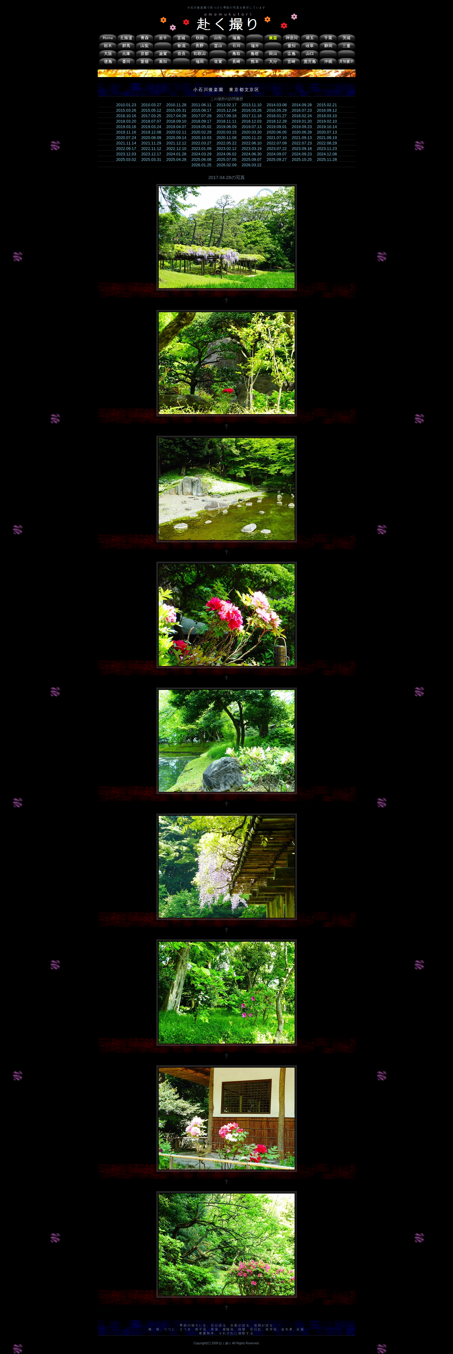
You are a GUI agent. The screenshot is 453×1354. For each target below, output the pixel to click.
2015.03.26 (128, 110)
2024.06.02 (228, 154)
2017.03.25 (153, 115)
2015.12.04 (228, 110)
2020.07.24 (128, 137)
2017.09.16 (228, 115)
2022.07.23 (304, 143)
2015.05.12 (153, 110)
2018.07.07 (153, 121)
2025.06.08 (203, 159)
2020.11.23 (253, 137)
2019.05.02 (203, 126)
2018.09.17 (203, 121)
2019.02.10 (329, 121)
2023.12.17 (153, 154)
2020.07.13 (329, 132)
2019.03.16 (128, 126)
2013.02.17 (228, 105)
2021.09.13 (304, 137)
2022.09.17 (128, 148)
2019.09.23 (304, 126)
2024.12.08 (329, 154)
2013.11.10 (253, 105)
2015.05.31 (178, 110)
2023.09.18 (304, 148)
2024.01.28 (178, 154)
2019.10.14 (329, 126)
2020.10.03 (203, 137)
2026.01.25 (203, 165)
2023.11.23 (329, 148)
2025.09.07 (253, 159)
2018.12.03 (253, 121)
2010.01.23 (128, 105)
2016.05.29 (279, 110)
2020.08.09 (153, 137)
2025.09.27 (279, 159)
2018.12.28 (279, 121)
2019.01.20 (304, 121)
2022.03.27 (203, 143)
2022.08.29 (329, 143)
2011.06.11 (203, 105)
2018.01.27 (279, 115)
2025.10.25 (304, 159)
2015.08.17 (203, 110)
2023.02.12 (228, 148)
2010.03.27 (153, 105)
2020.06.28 (304, 132)
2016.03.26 (253, 110)
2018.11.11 (228, 121)
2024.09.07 (279, 154)
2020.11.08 (228, 137)
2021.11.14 (128, 143)
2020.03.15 (228, 132)
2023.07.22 (279, 148)
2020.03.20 (253, 132)
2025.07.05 (228, 159)
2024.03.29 (203, 154)
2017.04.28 (178, 115)
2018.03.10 (329, 115)
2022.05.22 (228, 143)
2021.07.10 (279, 137)
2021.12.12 (178, 143)
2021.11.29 (153, 143)
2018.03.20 (128, 121)
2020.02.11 (178, 132)
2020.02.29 (203, 132)
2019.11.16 (128, 132)
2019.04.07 (178, 126)
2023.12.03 (128, 154)
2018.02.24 (304, 115)
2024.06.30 (253, 154)
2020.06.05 (279, 132)
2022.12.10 (178, 148)
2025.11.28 (329, 159)
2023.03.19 (253, 148)
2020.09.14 (178, 137)
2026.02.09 (228, 165)
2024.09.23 (304, 154)
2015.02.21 (329, 105)
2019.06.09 (228, 126)
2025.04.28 (178, 159)
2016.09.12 (329, 110)
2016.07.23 (304, 110)
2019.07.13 (253, 126)
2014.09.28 (304, 105)
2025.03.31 (153, 159)
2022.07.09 (279, 143)
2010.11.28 (178, 105)
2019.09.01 (279, 126)
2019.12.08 (153, 132)
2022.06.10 (253, 143)
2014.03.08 (279, 105)
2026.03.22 (253, 165)
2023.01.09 (203, 148)
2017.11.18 (253, 115)
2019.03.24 (153, 126)
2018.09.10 (178, 121)
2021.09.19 (329, 137)
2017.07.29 (203, 115)
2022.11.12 (153, 148)
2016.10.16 (128, 115)
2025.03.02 (128, 159)
